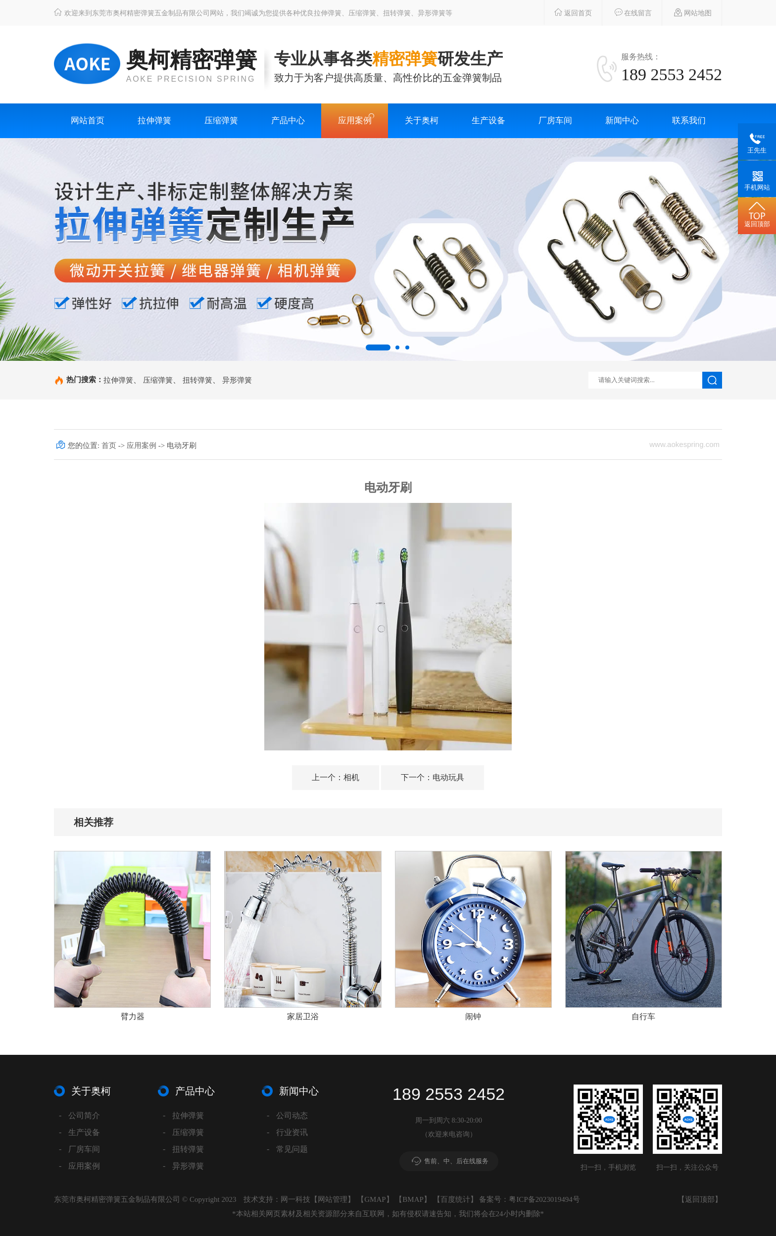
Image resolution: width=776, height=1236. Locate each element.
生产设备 (488, 120)
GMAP (375, 1199)
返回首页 (568, 12)
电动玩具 (432, 777)
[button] (378, 347)
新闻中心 (622, 120)
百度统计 (455, 1199)
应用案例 (355, 120)
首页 (109, 445)
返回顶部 (700, 1199)
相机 (335, 777)
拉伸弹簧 (154, 120)
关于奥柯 (421, 120)
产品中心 (288, 120)
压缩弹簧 (221, 120)
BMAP (413, 1199)
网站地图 (688, 12)
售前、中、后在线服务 (456, 1161)
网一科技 (295, 1199)
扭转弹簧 (197, 380)
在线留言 (628, 12)
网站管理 (332, 1199)
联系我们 (689, 120)
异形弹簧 (237, 380)
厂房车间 (555, 120)
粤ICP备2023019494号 (544, 1199)
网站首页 (87, 120)
